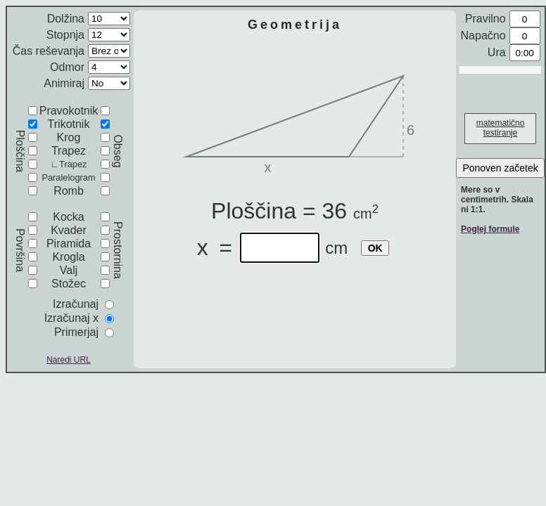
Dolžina (65, 19)
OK (375, 248)
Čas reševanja (48, 51)
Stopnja (65, 35)
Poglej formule (490, 229)
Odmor (67, 67)
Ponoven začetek (500, 168)
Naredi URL (68, 360)
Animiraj (64, 83)
